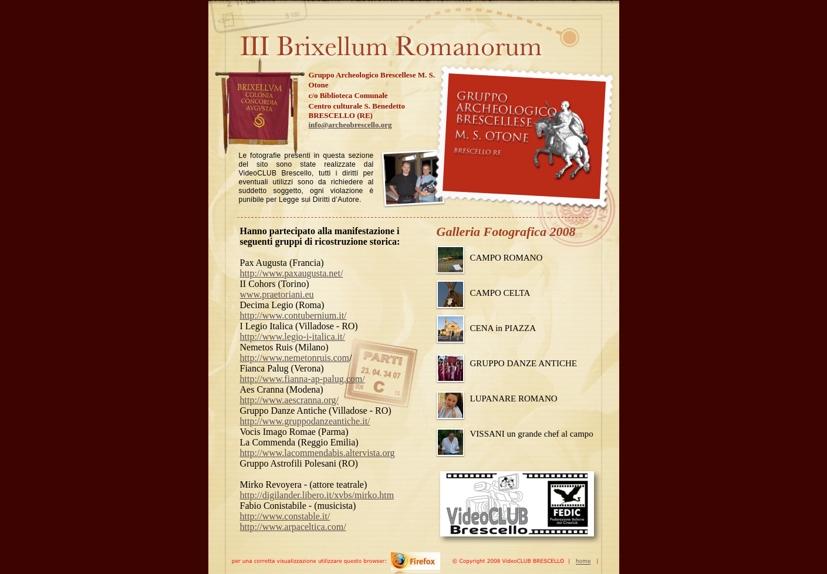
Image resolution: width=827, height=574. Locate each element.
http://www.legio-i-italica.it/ (292, 337)
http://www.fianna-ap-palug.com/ (302, 379)
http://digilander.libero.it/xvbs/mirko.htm (317, 495)
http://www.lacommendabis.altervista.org (317, 453)
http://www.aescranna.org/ (289, 400)
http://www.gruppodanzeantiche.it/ (305, 421)
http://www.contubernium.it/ (293, 315)
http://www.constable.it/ (285, 516)
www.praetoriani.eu (277, 294)
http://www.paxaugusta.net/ (291, 273)
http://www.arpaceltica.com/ (293, 527)
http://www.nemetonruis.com (295, 358)
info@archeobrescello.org (350, 124)
